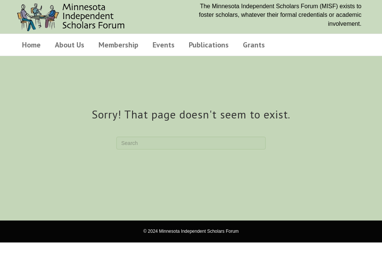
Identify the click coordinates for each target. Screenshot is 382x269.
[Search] (191, 143)
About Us (69, 45)
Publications (209, 45)
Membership (118, 45)
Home (31, 45)
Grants (254, 45)
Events (164, 45)
